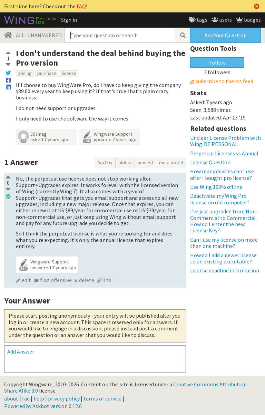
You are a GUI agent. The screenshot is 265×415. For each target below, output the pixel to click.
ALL (20, 35)
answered (53, 267)
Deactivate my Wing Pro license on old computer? (219, 198)
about (11, 398)
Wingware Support (113, 134)
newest (145, 163)
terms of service (102, 398)
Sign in (69, 19)
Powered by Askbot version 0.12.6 (43, 406)
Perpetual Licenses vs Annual (224, 153)
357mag (38, 134)
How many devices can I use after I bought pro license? (222, 174)
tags (201, 19)
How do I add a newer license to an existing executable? (223, 258)
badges (252, 19)
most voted (171, 163)
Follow (217, 62)
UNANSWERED (44, 35)
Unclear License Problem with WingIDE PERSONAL (225, 140)
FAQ (81, 6)
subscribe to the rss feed (224, 81)
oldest (125, 163)
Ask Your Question (226, 35)
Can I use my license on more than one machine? (224, 242)
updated (115, 139)
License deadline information (224, 270)
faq (26, 398)
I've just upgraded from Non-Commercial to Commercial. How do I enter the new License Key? (224, 221)
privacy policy (64, 398)
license (69, 73)
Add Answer (20, 351)
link (106, 280)
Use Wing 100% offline (216, 186)
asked (49, 139)
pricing (25, 73)
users (225, 19)
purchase (47, 73)
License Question (210, 162)
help (38, 398)
